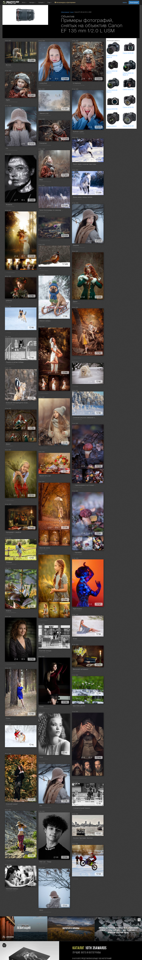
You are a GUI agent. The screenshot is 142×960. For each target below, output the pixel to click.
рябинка (9, 300)
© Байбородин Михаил (11, 890)
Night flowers (77, 609)
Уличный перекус (12, 889)
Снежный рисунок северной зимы (85, 417)
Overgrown (43, 143)
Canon (72, 12)
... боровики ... (78, 552)
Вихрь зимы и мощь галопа (82, 197)
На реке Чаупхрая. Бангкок (83, 838)
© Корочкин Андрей (77, 487)
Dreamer (76, 245)
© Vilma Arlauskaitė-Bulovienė (79, 778)
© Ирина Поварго (77, 358)
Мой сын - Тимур (45, 862)
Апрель (8, 610)
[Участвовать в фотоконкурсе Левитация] (23, 928)
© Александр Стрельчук (45, 115)
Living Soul (43, 83)
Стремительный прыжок (81, 808)
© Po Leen (8, 302)
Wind (41, 910)
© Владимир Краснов (11, 860)
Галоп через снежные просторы (84, 164)
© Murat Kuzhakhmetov (11, 564)
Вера (41, 179)
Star (40, 805)
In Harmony (77, 83)
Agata (8, 100)
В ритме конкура (45, 650)
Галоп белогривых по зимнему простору (51, 210)
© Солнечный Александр (45, 85)
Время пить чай (45, 476)
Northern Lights (78, 131)
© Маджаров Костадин (44, 240)
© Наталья (8, 332)
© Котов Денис (76, 303)
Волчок (8, 65)
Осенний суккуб (12, 804)
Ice (7, 148)
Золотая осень (44, 548)
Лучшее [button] (41, 2)
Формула (9, 204)
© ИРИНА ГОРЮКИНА (11, 612)
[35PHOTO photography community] (10, 2)
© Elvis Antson (9, 534)
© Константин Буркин (11, 664)
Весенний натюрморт (80, 669)
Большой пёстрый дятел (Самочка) (18, 402)
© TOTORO (75, 386)
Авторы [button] (32, 2)
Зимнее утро (44, 113)
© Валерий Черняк (43, 270)
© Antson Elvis (42, 477)
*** (40, 268)
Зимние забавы (44, 321)
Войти (125, 2)
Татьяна (9, 562)
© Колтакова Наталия (78, 707)
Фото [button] (24, 2)
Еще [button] (50, 2)
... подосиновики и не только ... (84, 485)
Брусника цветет (79, 706)
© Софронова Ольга (44, 322)
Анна (41, 757)
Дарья (75, 301)
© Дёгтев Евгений (43, 863)
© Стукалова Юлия (77, 166)
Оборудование (65, 12)
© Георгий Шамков (10, 272)
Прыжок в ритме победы (14, 362)
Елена (8, 718)
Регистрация (134, 2)
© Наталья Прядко (10, 206)
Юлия (75, 638)
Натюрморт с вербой (13, 532)
